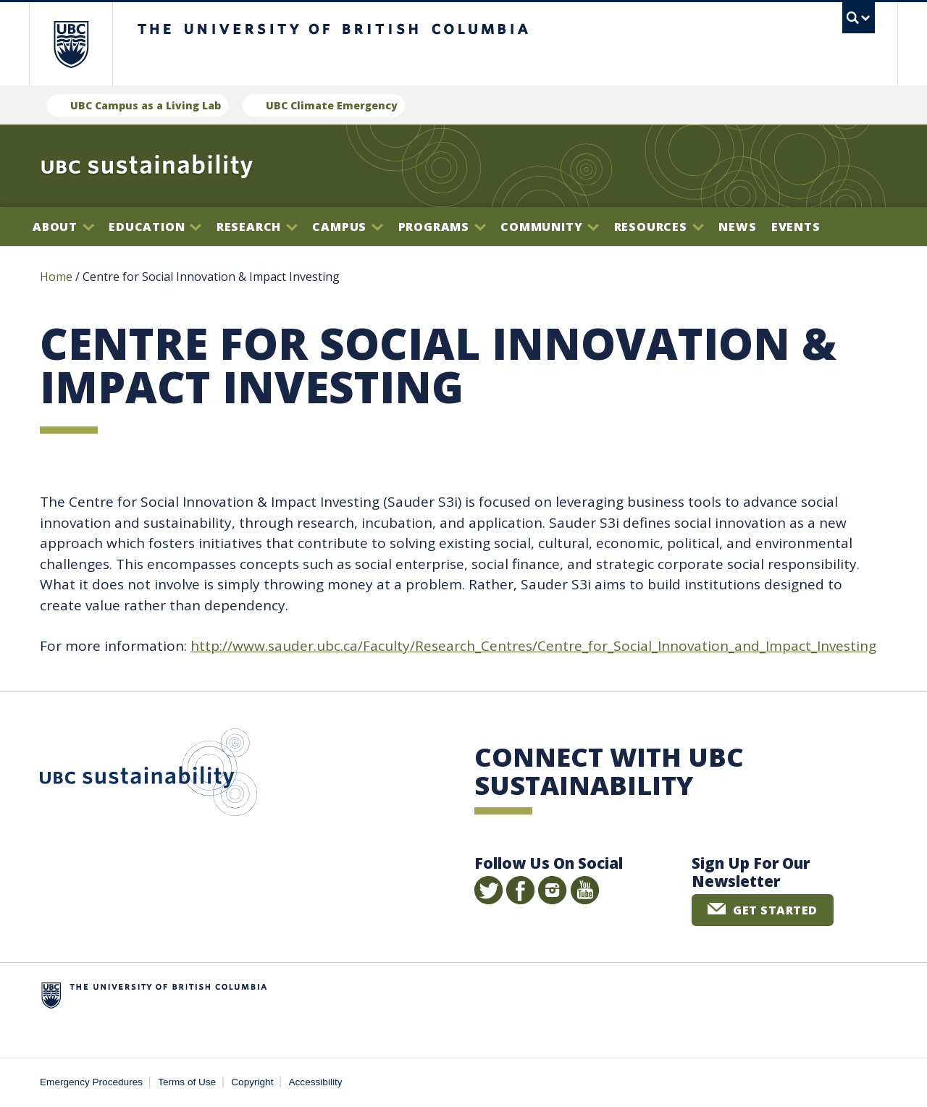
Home (56, 277)
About (63, 227)
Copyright (252, 1082)
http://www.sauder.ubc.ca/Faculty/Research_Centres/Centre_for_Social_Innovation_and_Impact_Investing (533, 645)
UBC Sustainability (148, 775)
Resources (659, 227)
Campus (347, 227)
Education (155, 227)
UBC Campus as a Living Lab (145, 105)
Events (796, 227)
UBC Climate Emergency (332, 105)
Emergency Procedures (91, 1082)
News (737, 227)
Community (549, 227)
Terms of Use (187, 1082)
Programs (442, 227)
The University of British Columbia (70, 43)
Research (257, 227)
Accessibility (316, 1082)
